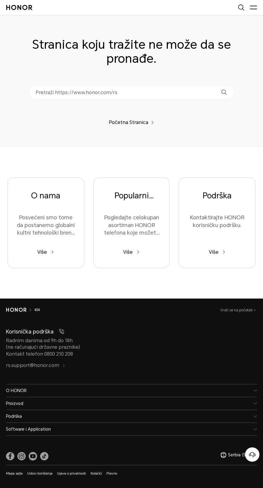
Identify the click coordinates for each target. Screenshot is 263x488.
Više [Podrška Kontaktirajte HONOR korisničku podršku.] (217, 252)
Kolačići (96, 473)
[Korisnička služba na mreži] (252, 454)
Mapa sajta (14, 473)
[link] (10, 456)
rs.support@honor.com (35, 365)
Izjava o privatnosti (71, 473)
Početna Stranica (131, 122)
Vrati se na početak (237, 310)
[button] (224, 92)
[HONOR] (16, 310)
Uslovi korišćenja (40, 473)
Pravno (111, 473)
